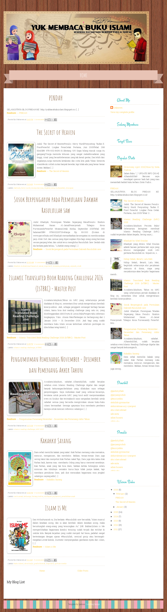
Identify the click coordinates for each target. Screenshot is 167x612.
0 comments (40, 262)
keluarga (27, 496)
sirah (79, 266)
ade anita (115, 413)
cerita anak (18, 496)
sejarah (73, 266)
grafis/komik (39, 563)
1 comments (39, 119)
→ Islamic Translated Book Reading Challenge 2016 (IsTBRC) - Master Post (46, 337)
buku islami (18, 563)
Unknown (118, 107)
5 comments (39, 184)
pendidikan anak (68, 496)
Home (83, 75)
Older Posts (82, 570)
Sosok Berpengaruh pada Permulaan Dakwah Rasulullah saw (141, 306)
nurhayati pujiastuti (52, 496)
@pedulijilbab (117, 390)
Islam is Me (56, 507)
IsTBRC (39, 348)
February (120, 493)
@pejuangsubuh (118, 394)
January (120, 506)
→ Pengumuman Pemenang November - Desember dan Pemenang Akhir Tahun (48, 419)
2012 (116, 524)
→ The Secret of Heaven (53, 171)
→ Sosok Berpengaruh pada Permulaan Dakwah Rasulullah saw (67, 249)
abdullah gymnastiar (120, 402)
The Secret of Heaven (56, 132)
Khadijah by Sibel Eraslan (136, 240)
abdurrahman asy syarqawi (123, 406)
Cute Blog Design (93, 604)
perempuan (64, 266)
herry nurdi (25, 188)
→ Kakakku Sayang (48, 479)
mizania (56, 266)
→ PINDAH (17, 112)
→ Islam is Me (44, 546)
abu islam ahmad (118, 409)
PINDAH (56, 97)
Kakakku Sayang (55, 440)
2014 (116, 516)
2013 (116, 520)
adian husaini (117, 417)
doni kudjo (28, 563)
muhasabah (60, 188)
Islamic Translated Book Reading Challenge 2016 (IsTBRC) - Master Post (141, 283)
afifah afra (115, 421)
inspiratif (48, 266)
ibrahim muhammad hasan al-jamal (28, 266)
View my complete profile (122, 112)
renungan (69, 188)
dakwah (17, 188)
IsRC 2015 (40, 429)
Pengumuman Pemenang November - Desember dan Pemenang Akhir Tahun (141, 332)
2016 (116, 489)
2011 (116, 529)
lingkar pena (49, 188)
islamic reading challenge (24, 348)
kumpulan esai (37, 188)
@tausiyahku (117, 398)
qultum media (60, 563)
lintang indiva (37, 496)
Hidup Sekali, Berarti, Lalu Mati (138, 258)
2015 (116, 512)
